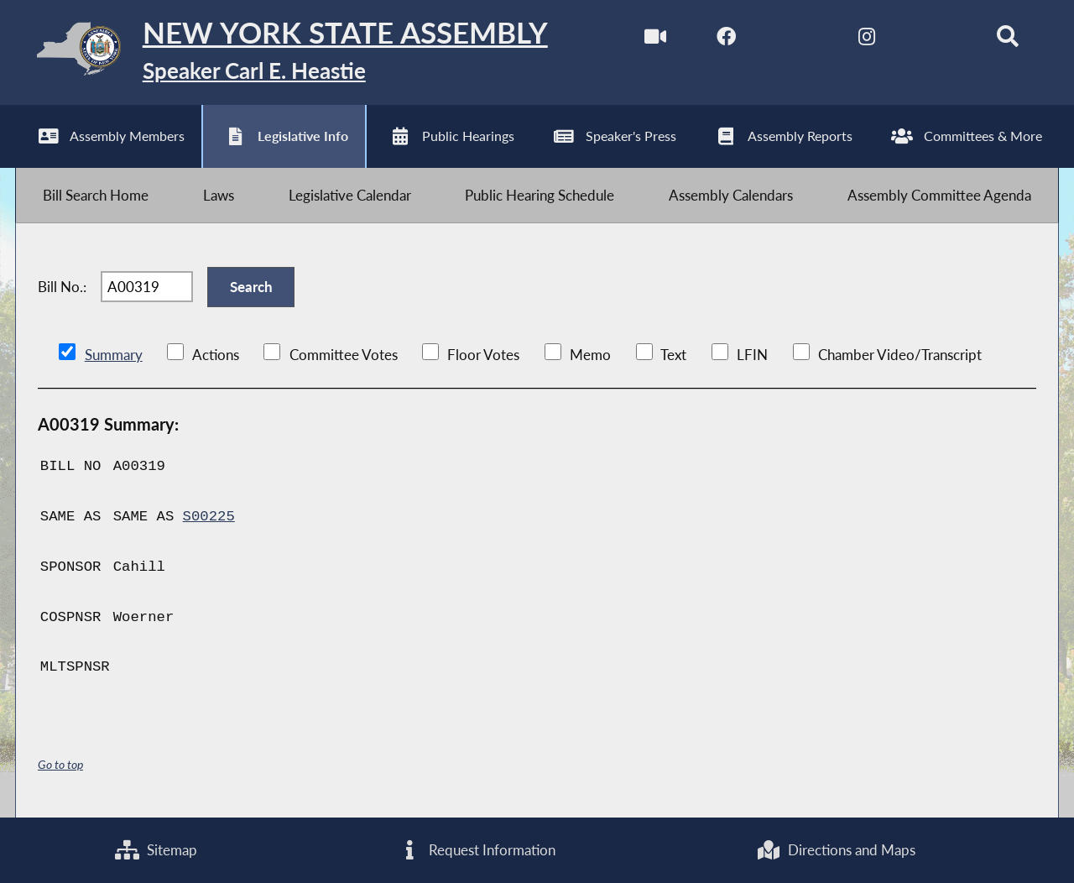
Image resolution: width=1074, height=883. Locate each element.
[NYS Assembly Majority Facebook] (726, 41)
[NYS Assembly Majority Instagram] (866, 41)
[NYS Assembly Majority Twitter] (797, 41)
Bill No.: (62, 286)
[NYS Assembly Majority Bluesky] (937, 41)
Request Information (477, 850)
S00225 (209, 516)
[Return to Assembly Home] (281, 52)
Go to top (60, 764)
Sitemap (156, 850)
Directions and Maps (835, 850)
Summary (114, 354)
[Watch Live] (656, 41)
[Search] (1007, 41)
